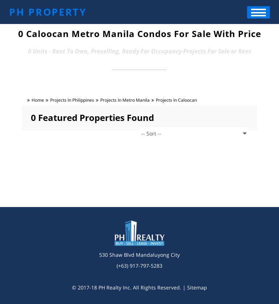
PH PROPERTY (48, 12)
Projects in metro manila (125, 100)
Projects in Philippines (72, 100)
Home (38, 100)
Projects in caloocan (176, 100)
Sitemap (197, 287)
